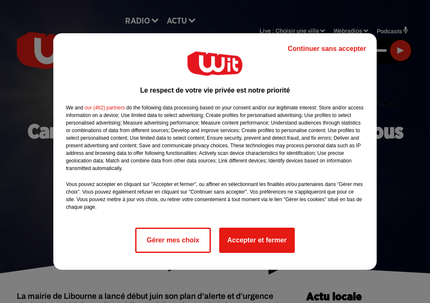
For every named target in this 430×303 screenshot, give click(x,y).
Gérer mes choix (173, 240)
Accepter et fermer (256, 240)
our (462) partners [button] (104, 108)
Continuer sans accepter (327, 48)
